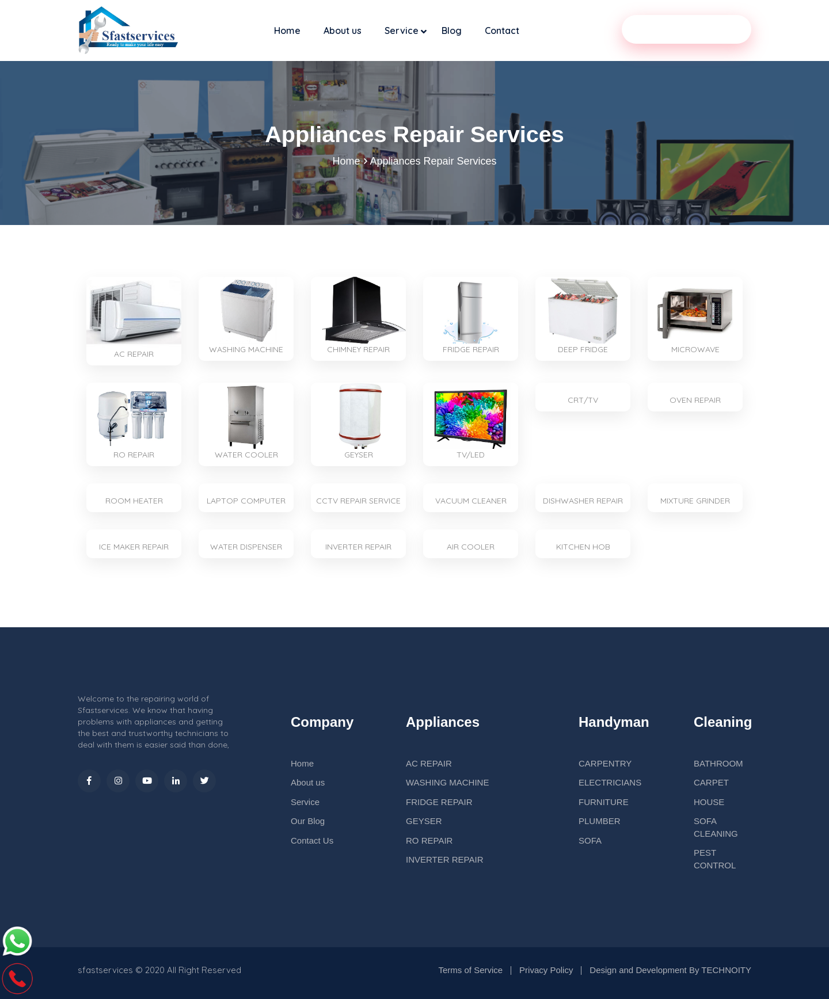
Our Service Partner (686, 29)
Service (402, 30)
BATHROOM (718, 763)
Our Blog (308, 821)
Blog (452, 30)
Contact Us (312, 840)
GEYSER (424, 821)
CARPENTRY (605, 763)
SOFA (590, 840)
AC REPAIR (429, 763)
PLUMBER (600, 821)
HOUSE (709, 802)
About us (343, 30)
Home (287, 30)
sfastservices (105, 969)
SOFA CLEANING (716, 827)
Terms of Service (470, 970)
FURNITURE (604, 802)
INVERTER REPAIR (444, 860)
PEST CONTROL (715, 859)
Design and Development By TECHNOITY (670, 970)
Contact (502, 30)
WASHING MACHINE (447, 783)
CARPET (711, 783)
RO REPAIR (429, 840)
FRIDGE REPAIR (439, 802)
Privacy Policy (546, 970)
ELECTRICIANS (610, 783)
